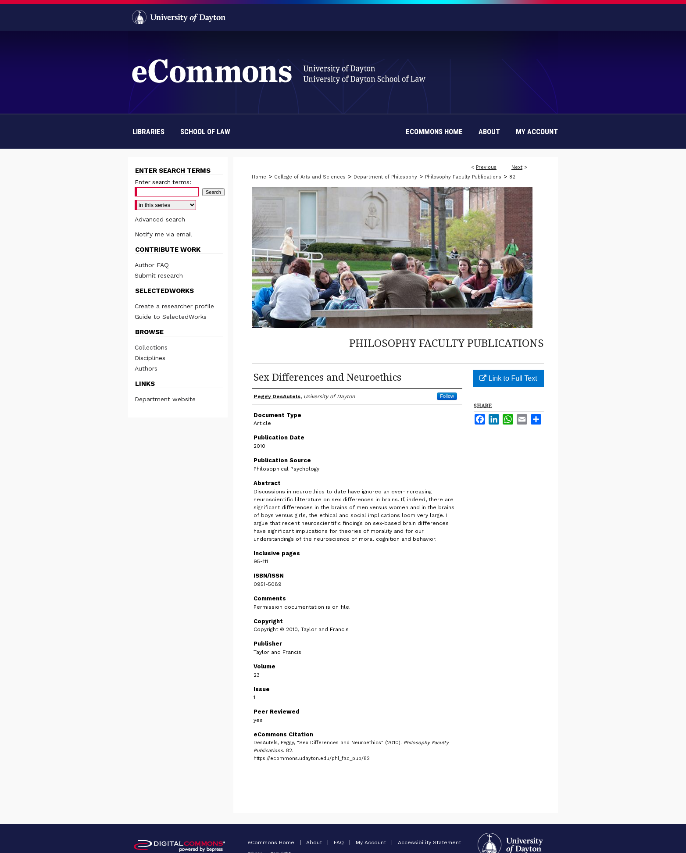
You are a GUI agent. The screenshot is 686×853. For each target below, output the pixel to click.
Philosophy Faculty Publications (463, 177)
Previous (486, 167)
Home (259, 177)
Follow (447, 396)
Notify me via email (163, 234)
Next (516, 167)
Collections (151, 347)
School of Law (205, 131)
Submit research (159, 275)
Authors (146, 368)
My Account (372, 842)
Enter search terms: (163, 182)
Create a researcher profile (174, 306)
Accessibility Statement (429, 842)
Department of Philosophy (385, 177)
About (315, 842)
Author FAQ (152, 264)
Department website (165, 399)
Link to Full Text (508, 378)
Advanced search (160, 219)
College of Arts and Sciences (310, 177)
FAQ (340, 842)
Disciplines (150, 357)
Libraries (148, 131)
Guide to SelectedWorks (171, 316)
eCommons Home (271, 842)
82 (512, 177)
